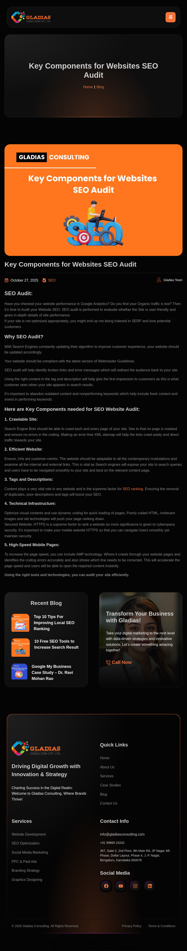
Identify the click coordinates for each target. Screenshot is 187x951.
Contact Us (109, 803)
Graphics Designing (27, 879)
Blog (103, 794)
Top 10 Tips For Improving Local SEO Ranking (54, 625)
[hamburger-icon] (171, 17)
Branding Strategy (26, 870)
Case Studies (110, 785)
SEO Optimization (26, 843)
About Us (107, 767)
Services (107, 776)
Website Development (29, 834)
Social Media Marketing (30, 852)
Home (105, 758)
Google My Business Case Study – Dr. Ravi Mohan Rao (52, 673)
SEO (52, 282)
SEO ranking (133, 491)
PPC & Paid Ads (25, 861)
